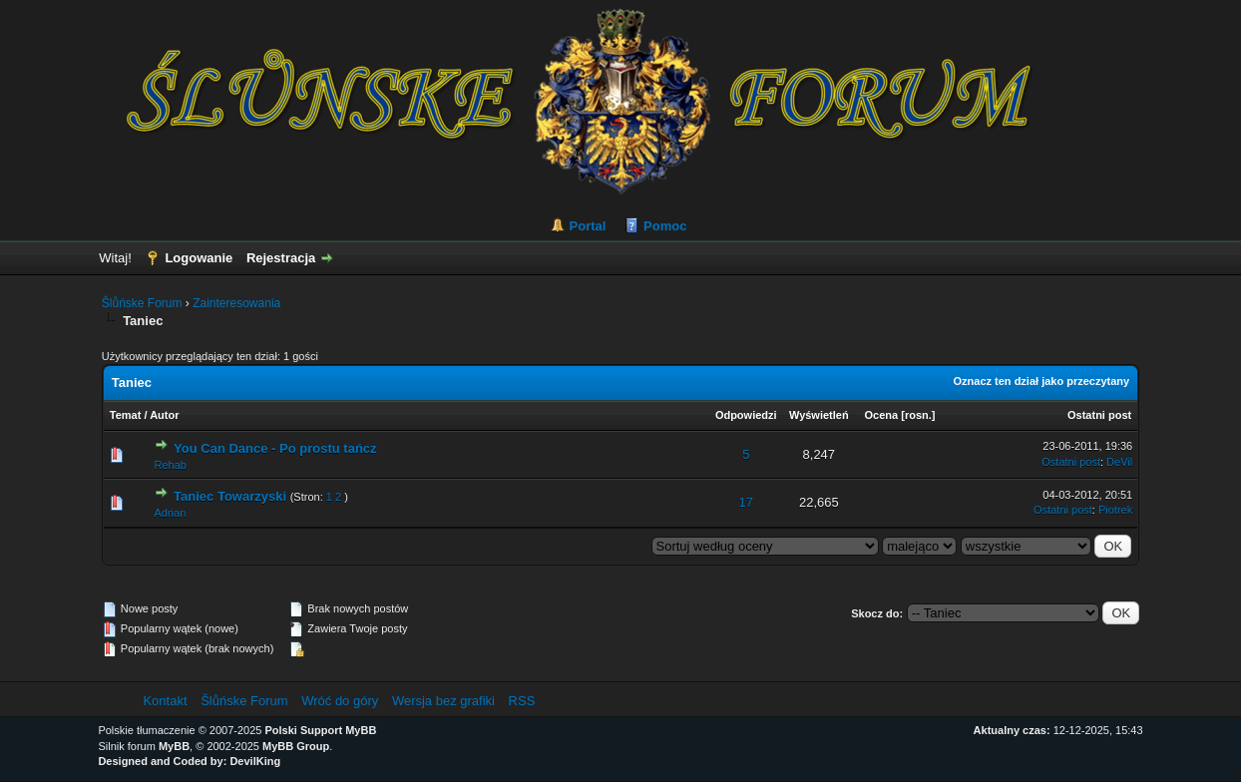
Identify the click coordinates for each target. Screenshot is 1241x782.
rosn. (918, 415)
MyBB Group (295, 746)
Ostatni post (1099, 415)
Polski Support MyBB (321, 730)
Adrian (170, 513)
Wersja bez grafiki (443, 700)
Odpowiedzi (746, 415)
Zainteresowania (236, 303)
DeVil (1119, 462)
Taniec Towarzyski (230, 496)
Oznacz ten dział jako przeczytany (1042, 381)
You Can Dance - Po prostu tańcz (275, 448)
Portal (588, 225)
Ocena (882, 415)
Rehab (170, 465)
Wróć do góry (339, 700)
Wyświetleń (819, 415)
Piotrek (1115, 510)
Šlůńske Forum (142, 303)
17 (746, 502)
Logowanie (198, 257)
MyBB (174, 746)
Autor (164, 415)
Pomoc (664, 225)
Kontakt (165, 700)
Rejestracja (280, 257)
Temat (126, 415)
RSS (522, 700)
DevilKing (254, 761)
